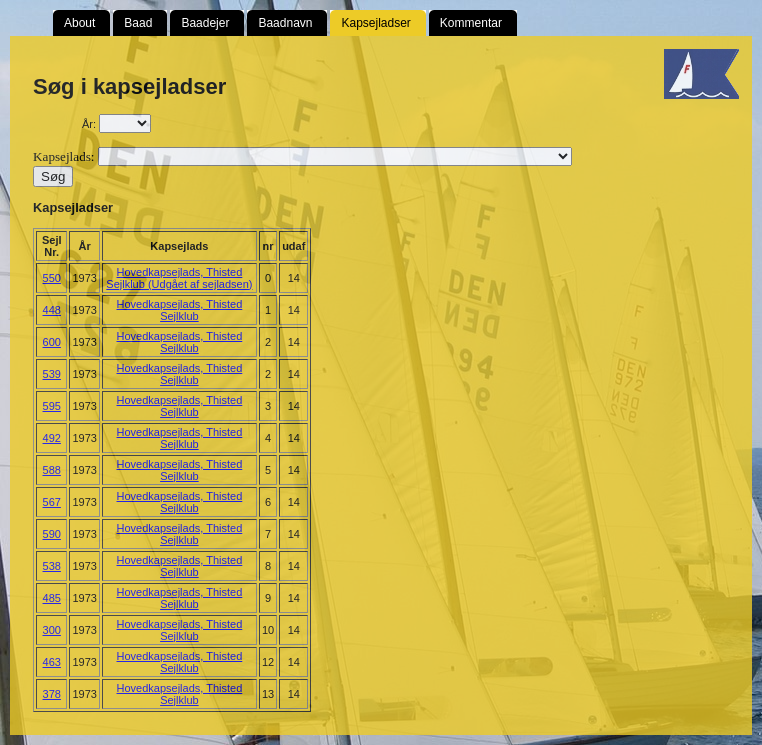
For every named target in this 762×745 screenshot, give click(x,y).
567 (52, 502)
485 (52, 598)
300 (52, 630)
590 (52, 534)
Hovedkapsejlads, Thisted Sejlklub (180, 310)
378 (52, 694)
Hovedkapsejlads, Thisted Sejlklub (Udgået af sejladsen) (179, 278)
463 (52, 662)
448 (52, 310)
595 (52, 406)
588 (52, 470)
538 (52, 566)
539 (52, 374)
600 (52, 342)
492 (52, 438)
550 (52, 278)
